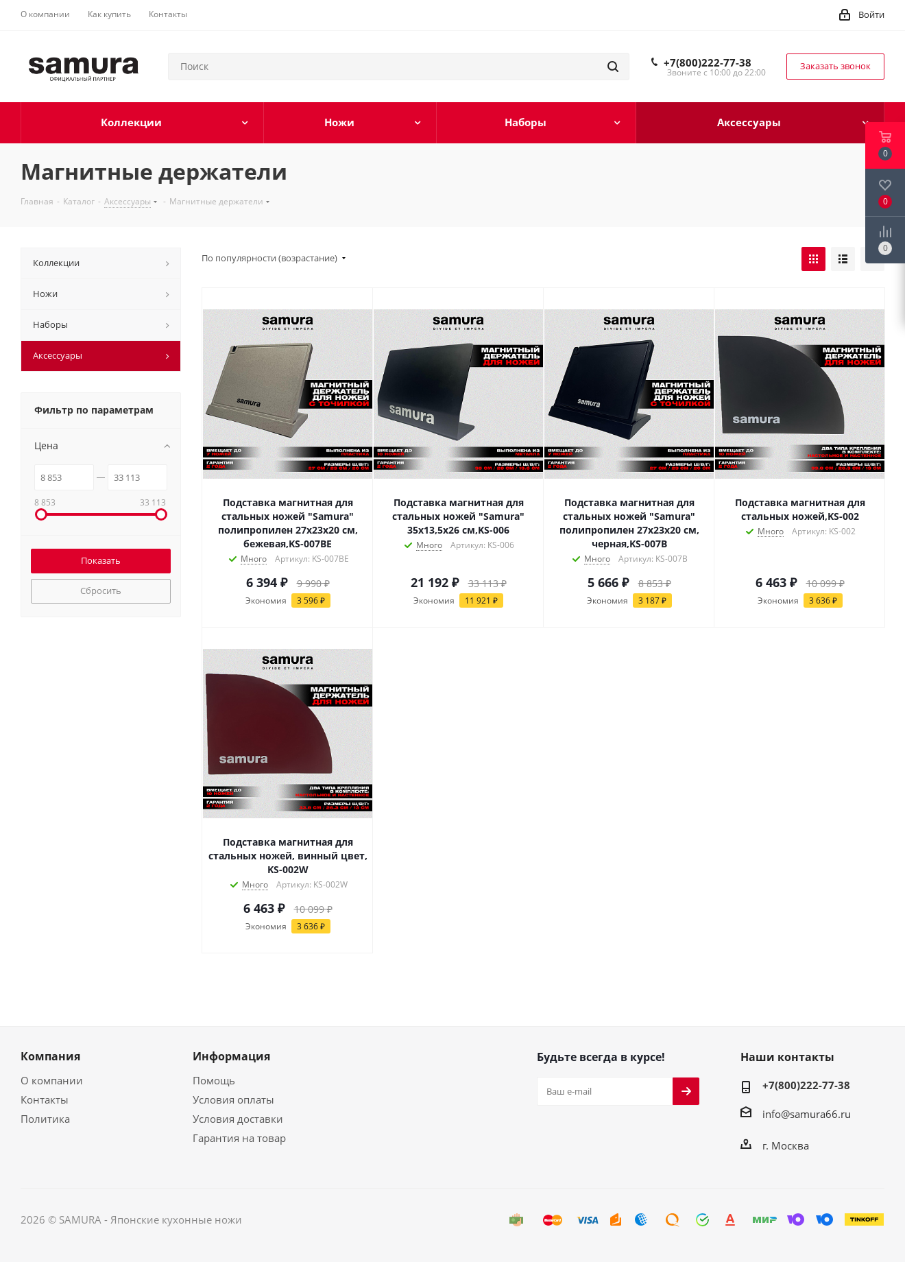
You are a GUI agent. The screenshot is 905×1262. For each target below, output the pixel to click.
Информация (231, 1056)
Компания (50, 1056)
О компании (52, 1080)
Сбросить (100, 590)
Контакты (45, 1099)
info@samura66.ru (806, 1114)
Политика (45, 1119)
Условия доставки (238, 1119)
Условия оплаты (233, 1099)
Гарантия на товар (239, 1138)
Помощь (214, 1080)
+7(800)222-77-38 (707, 62)
